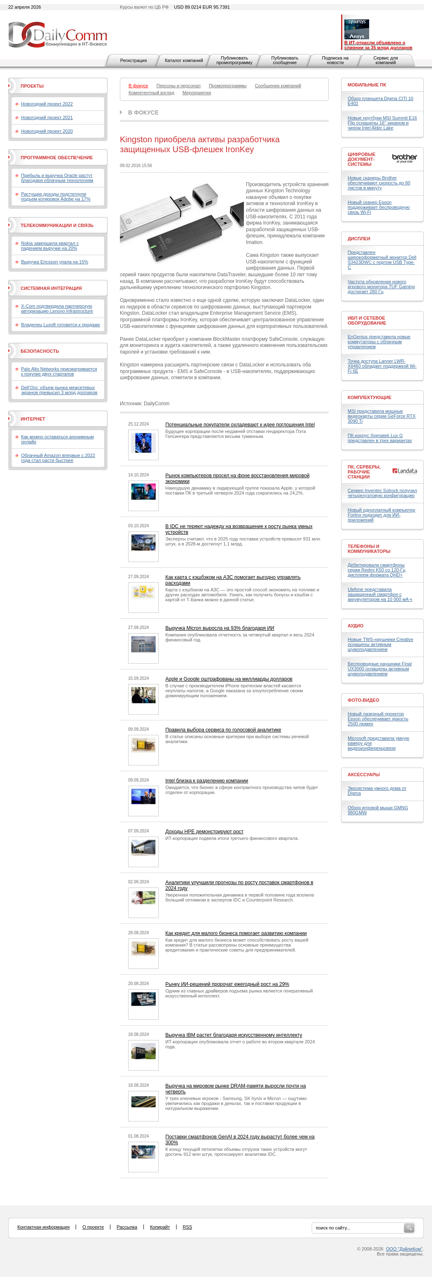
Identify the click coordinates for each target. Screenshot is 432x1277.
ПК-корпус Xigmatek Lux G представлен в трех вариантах (380, 438)
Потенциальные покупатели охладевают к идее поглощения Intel (240, 425)
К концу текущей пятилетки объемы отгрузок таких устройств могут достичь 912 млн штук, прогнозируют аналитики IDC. (236, 1152)
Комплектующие (369, 397)
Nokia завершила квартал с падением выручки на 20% (50, 246)
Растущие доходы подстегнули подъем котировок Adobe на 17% (56, 196)
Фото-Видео (363, 700)
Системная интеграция (51, 288)
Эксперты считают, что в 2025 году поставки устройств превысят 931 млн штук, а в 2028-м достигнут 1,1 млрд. (242, 541)
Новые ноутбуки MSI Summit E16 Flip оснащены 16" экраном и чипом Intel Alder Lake (382, 122)
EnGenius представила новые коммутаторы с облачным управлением (379, 341)
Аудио (355, 625)
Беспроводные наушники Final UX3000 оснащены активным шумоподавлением (380, 668)
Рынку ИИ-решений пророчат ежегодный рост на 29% (227, 984)
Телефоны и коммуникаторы (369, 549)
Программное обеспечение (57, 157)
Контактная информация (43, 1226)
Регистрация (133, 60)
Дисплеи (359, 238)
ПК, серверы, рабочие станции (364, 471)
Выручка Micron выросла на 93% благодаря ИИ (219, 628)
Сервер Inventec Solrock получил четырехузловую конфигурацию (382, 493)
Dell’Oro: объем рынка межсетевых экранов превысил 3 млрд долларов (59, 390)
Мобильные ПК (367, 84)
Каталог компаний (184, 60)
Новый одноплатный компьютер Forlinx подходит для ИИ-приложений (381, 514)
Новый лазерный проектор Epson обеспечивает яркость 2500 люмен (378, 718)
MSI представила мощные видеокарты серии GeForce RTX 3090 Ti (381, 416)
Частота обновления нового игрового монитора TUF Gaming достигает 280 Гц (381, 286)
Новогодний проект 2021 (47, 117)
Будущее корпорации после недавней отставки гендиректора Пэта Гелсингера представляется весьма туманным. (235, 434)
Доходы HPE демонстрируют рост (204, 832)
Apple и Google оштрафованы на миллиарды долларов (228, 679)
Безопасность (40, 351)
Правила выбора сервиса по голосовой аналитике (223, 730)
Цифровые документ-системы (361, 159)
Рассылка (127, 1226)
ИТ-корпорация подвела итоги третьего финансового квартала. (232, 838)
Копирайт (160, 1226)
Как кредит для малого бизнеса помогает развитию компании (236, 933)
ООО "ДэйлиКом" (404, 1248)
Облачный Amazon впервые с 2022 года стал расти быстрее (58, 458)
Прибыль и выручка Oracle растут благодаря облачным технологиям (57, 178)
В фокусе (143, 112)
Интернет (33, 418)
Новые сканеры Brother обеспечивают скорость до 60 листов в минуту (379, 182)
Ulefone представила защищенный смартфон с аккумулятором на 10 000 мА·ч (380, 594)
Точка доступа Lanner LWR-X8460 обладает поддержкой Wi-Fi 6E (382, 366)
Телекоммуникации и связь (57, 225)
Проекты (32, 86)
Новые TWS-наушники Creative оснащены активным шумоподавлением (380, 644)
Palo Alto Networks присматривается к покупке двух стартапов (59, 371)
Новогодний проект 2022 (47, 103)
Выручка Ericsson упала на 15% (54, 261)
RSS (187, 1226)
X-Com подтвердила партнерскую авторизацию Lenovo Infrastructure (57, 308)
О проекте (93, 1226)
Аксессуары (364, 774)
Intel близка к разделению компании (206, 781)
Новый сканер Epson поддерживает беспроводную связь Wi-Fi (379, 207)
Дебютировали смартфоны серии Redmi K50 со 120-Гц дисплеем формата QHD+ (377, 569)
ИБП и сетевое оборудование (367, 320)
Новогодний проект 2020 (47, 131)
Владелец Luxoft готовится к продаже (60, 324)
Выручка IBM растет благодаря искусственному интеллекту (233, 1035)
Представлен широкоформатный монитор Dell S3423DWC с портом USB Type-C (382, 260)
